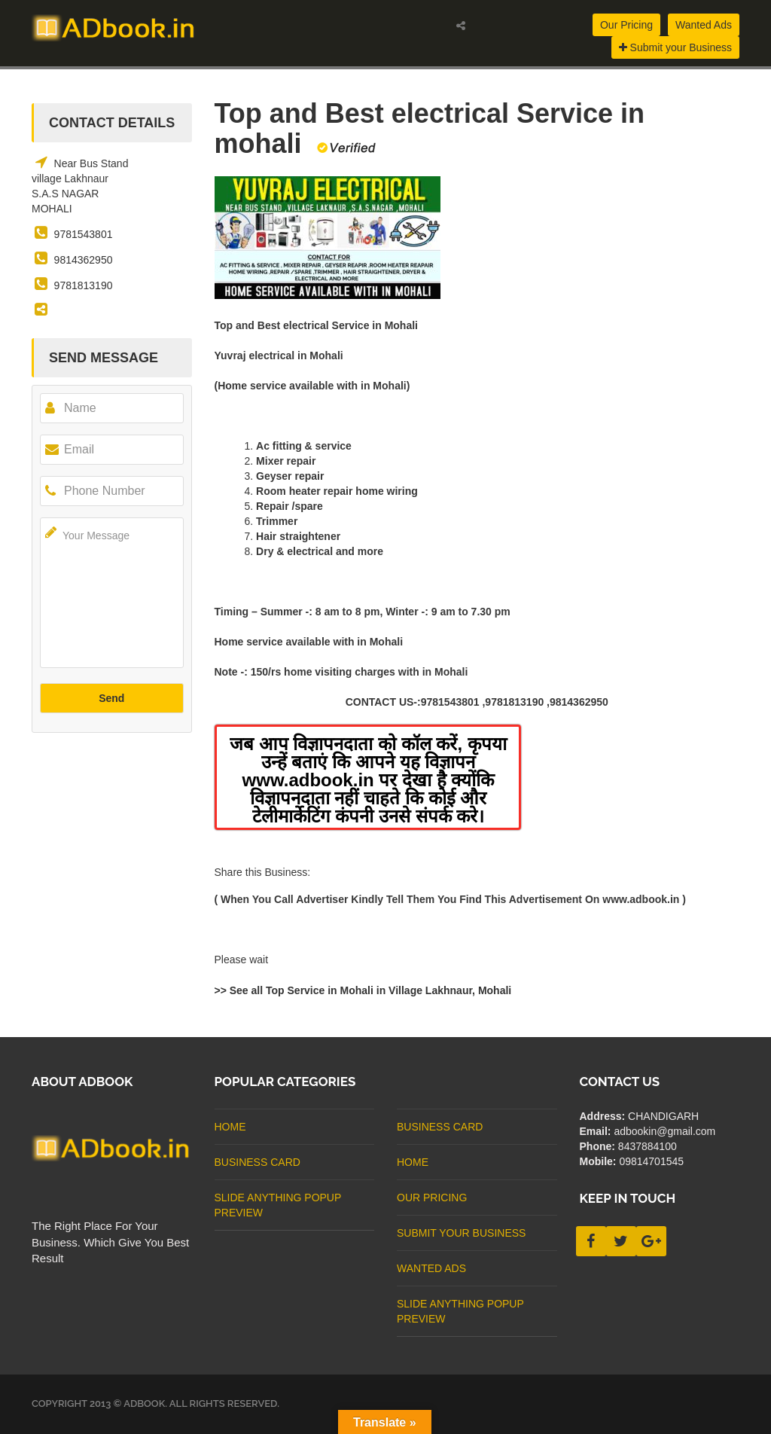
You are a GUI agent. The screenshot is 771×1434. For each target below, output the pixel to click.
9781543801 (83, 234)
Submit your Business (675, 47)
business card (257, 1162)
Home (230, 1127)
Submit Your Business (461, 1233)
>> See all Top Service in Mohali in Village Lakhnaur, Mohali (363, 990)
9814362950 (83, 260)
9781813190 (83, 285)
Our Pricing (626, 25)
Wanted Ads (703, 25)
